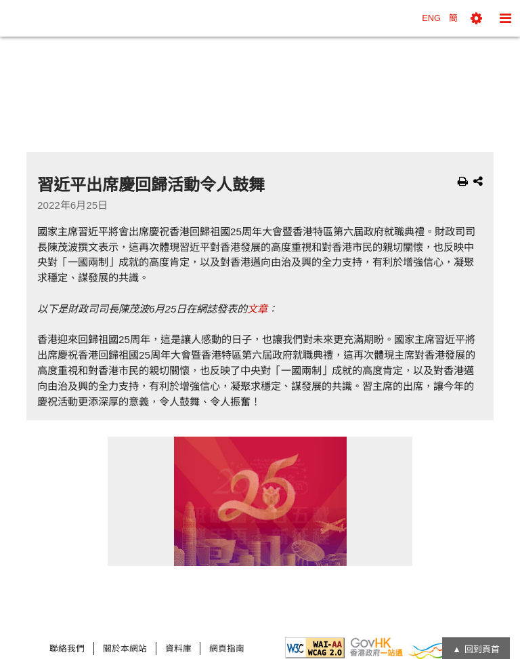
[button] (476, 18)
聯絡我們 (67, 648)
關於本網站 (125, 648)
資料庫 (178, 648)
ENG (431, 18)
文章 (257, 309)
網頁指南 (226, 648)
